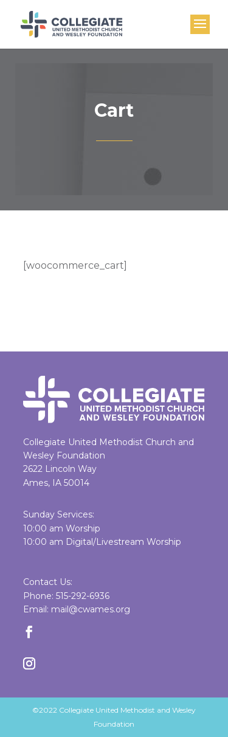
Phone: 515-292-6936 (66, 595)
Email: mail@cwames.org (76, 609)
